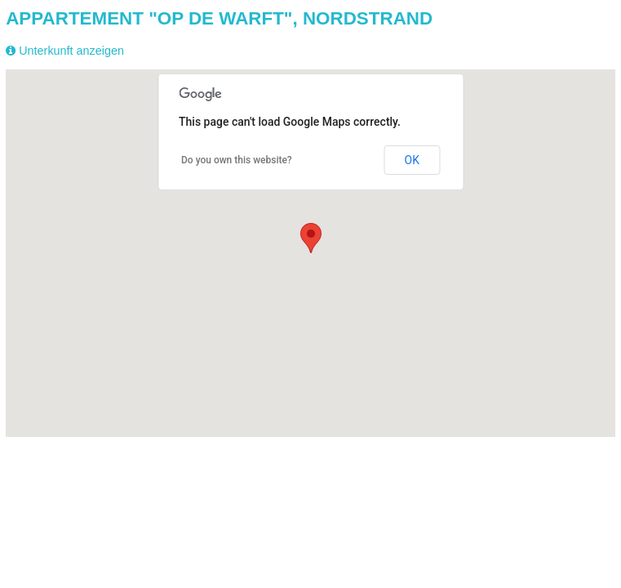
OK (412, 160)
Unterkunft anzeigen (71, 50)
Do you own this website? (236, 160)
